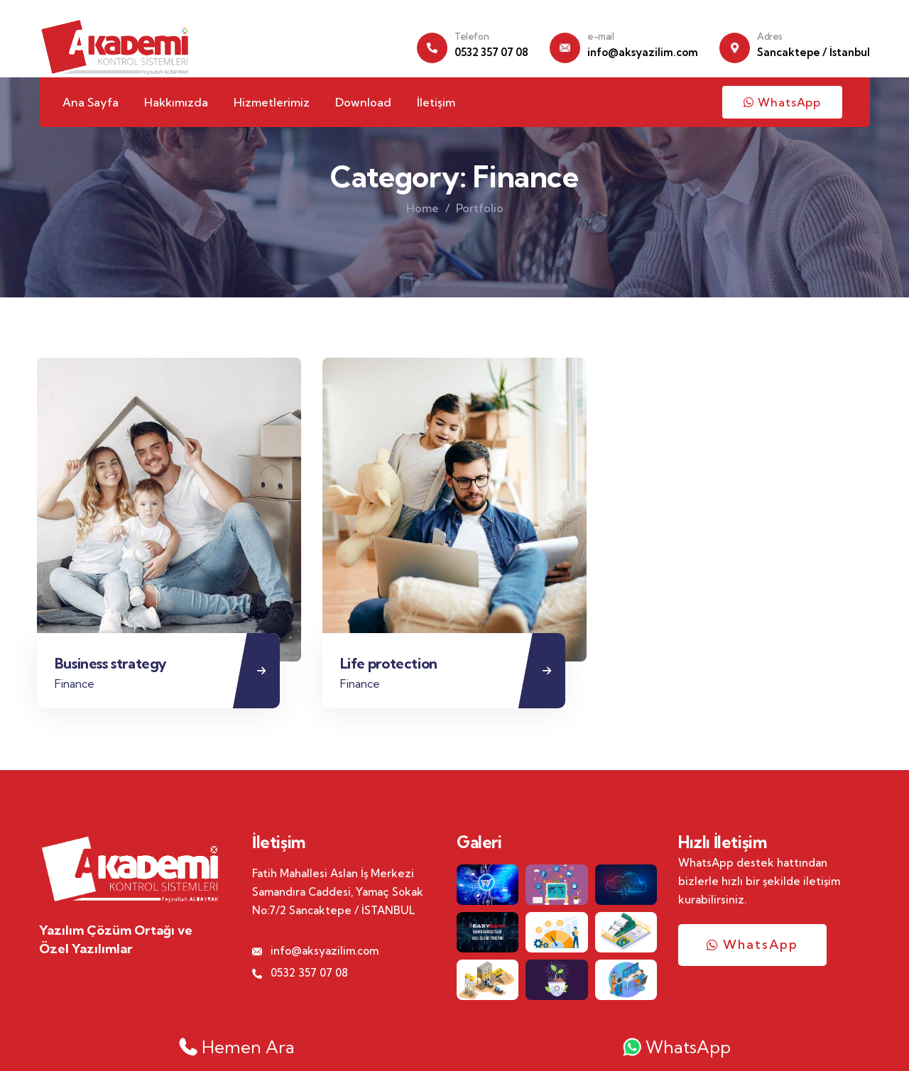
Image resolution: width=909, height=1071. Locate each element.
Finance (78, 686)
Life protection (392, 666)
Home (422, 208)
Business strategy (114, 666)
